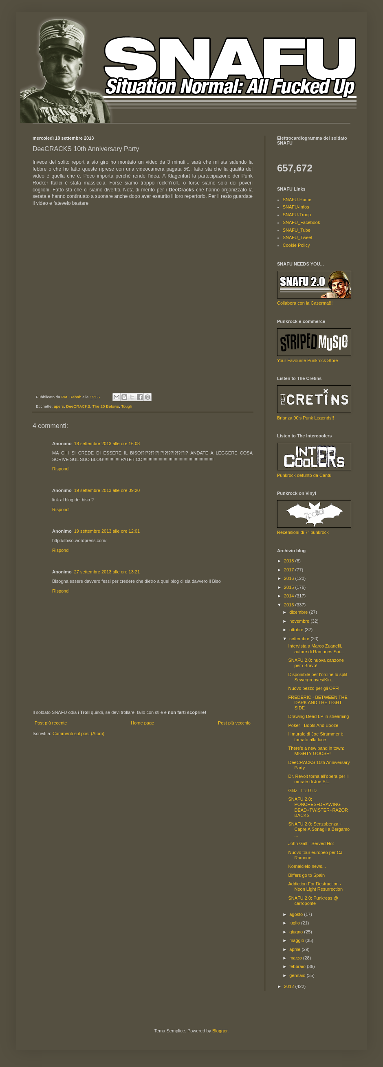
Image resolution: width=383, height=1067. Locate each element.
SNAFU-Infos (296, 206)
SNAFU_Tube (296, 230)
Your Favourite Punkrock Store (307, 360)
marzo (296, 957)
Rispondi (61, 468)
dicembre (299, 612)
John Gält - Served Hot (311, 843)
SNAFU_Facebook (301, 222)
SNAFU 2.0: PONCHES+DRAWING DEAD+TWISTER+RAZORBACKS (318, 807)
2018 (289, 560)
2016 (289, 578)
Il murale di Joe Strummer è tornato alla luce (315, 736)
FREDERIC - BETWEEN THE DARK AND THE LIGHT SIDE (317, 702)
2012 (289, 986)
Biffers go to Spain (306, 875)
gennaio (297, 975)
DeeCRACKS (78, 406)
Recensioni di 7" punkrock (303, 532)
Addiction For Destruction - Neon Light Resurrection (315, 886)
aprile (295, 949)
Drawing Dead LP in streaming (318, 716)
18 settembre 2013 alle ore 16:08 (107, 443)
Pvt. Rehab (72, 397)
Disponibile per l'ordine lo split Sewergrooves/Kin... (317, 677)
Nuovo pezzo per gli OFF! (313, 688)
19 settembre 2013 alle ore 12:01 (107, 531)
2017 (289, 569)
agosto (296, 914)
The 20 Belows (105, 406)
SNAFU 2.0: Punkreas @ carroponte (313, 901)
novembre (299, 621)
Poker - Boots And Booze (313, 725)
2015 (289, 587)
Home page (142, 722)
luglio (295, 922)
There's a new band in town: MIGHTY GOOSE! (316, 751)
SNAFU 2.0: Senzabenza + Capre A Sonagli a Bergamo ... (319, 829)
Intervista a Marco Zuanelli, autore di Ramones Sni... (315, 648)
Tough (126, 406)
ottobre (296, 629)
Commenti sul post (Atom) (78, 733)
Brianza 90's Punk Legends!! (305, 417)
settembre (299, 638)
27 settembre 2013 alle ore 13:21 (107, 571)
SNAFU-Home (297, 199)
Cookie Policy (296, 245)
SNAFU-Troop (297, 214)
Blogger (219, 1030)
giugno (296, 931)
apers (59, 406)
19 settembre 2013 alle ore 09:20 (107, 490)
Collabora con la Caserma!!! (304, 303)
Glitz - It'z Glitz (302, 790)
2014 (289, 595)
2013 (289, 604)
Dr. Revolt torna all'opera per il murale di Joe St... (318, 779)
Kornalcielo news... (307, 866)
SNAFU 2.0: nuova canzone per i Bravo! (315, 663)
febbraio (298, 966)
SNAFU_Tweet (298, 237)
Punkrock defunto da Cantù (304, 475)
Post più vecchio (234, 722)
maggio (297, 940)
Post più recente (51, 722)
